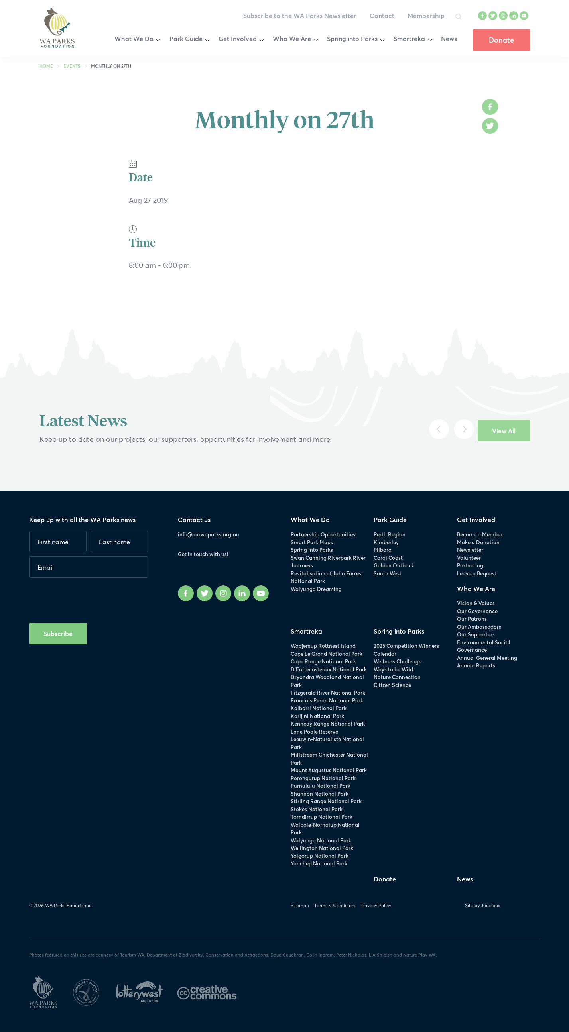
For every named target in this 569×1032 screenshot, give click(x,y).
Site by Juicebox (482, 905)
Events (72, 66)
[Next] (464, 429)
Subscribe (58, 633)
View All (504, 430)
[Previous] (439, 429)
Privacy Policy (376, 905)
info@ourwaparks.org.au (208, 534)
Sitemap (300, 905)
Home (46, 66)
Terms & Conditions (335, 905)
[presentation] (89, 597)
